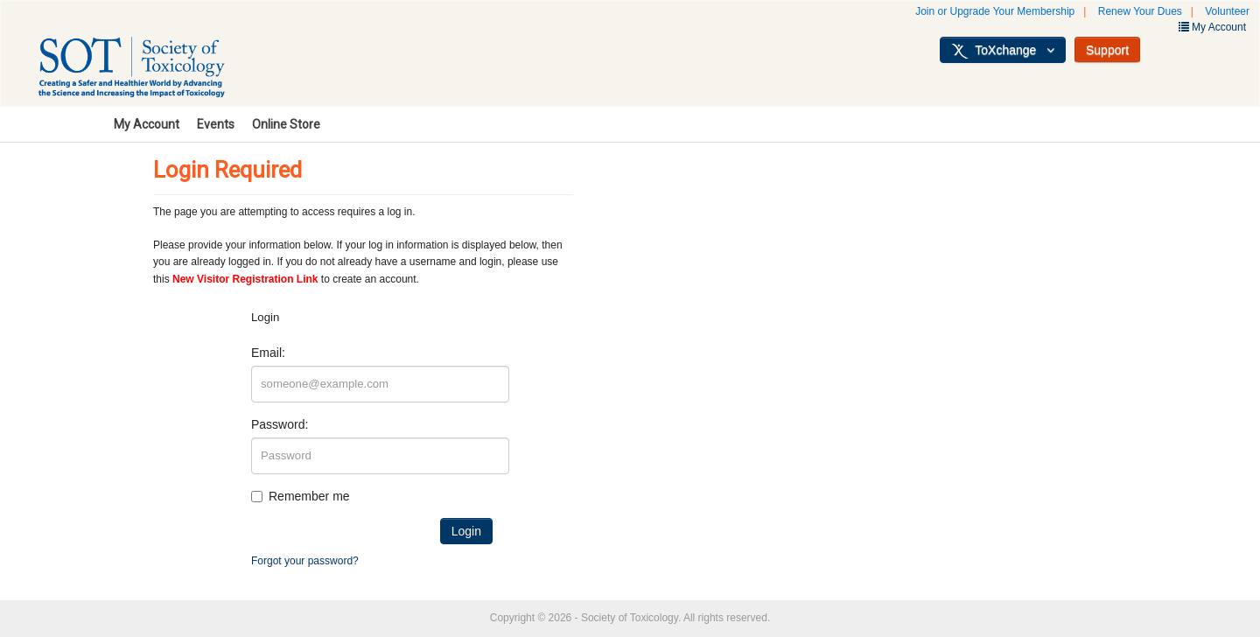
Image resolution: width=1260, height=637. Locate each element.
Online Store (286, 124)
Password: (279, 424)
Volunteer (1227, 11)
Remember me (309, 496)
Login (466, 531)
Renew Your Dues (1140, 11)
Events (215, 124)
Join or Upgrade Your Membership (994, 11)
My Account (146, 124)
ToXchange (1002, 51)
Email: (268, 353)
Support (1107, 50)
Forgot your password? (305, 561)
